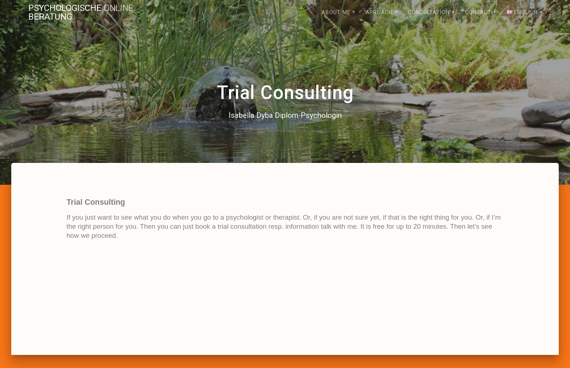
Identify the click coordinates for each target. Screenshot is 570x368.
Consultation (429, 12)
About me (336, 12)
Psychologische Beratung (80, 12)
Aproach (379, 12)
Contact (478, 12)
